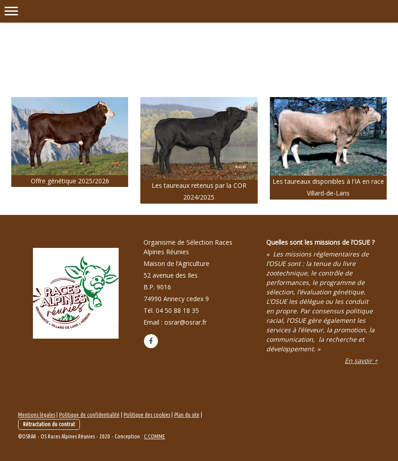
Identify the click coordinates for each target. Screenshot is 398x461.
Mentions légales (36, 414)
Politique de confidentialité (89, 414)
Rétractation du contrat (49, 424)
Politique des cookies (147, 414)
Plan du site (186, 414)
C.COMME (154, 436)
